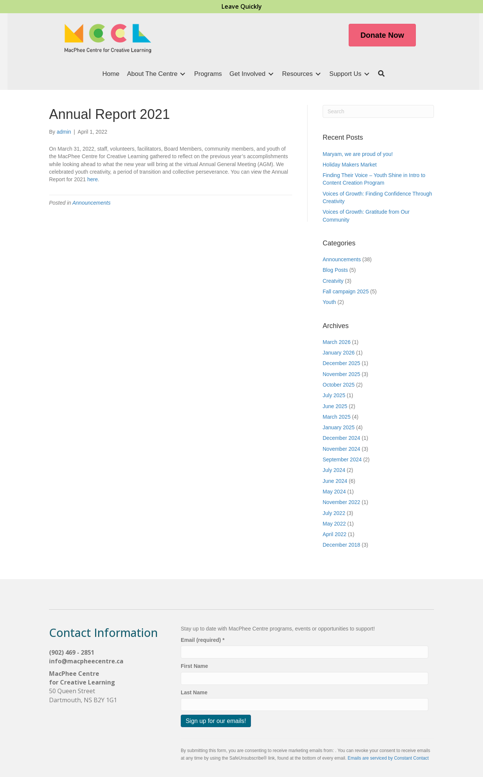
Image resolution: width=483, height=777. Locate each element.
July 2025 (334, 395)
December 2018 (341, 545)
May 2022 (334, 524)
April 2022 (334, 534)
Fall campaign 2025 (346, 291)
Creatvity (333, 281)
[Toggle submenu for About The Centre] (182, 74)
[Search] (378, 111)
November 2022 (341, 502)
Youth (329, 302)
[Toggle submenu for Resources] (318, 74)
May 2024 (334, 492)
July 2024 (334, 470)
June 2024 (335, 481)
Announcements (91, 203)
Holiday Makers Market (350, 165)
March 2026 (337, 342)
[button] (381, 74)
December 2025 (341, 363)
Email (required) (203, 640)
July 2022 (334, 513)
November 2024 (341, 449)
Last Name (194, 692)
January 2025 (339, 427)
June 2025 (335, 406)
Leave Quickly (242, 6)
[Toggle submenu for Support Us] (366, 74)
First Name (194, 666)
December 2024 (341, 438)
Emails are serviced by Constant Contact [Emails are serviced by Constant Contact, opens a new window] (388, 758)
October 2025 (339, 385)
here (92, 179)
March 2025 (337, 417)
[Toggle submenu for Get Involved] (270, 74)
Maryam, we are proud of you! (358, 154)
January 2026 (339, 353)
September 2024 (342, 459)
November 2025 (341, 374)
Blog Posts (335, 270)
